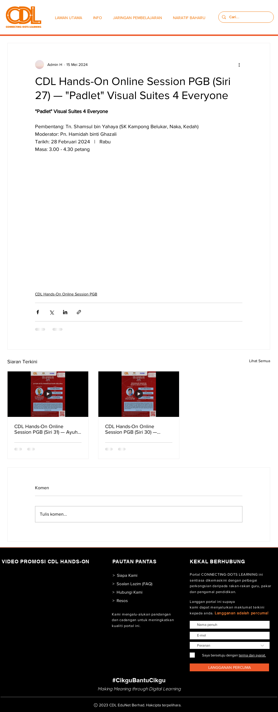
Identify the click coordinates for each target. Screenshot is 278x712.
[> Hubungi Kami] (127, 592)
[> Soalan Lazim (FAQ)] (132, 583)
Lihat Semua (259, 361)
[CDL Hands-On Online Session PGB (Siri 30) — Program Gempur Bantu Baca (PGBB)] (138, 394)
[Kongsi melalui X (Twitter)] (51, 312)
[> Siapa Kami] (125, 575)
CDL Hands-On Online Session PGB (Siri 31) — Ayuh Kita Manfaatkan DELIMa (46, 429)
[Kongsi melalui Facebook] (37, 312)
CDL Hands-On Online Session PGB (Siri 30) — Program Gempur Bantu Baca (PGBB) (137, 429)
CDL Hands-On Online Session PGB (66, 294)
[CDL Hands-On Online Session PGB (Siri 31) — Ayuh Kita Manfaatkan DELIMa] (48, 394)
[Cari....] (245, 17)
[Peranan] (230, 645)
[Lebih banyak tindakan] (239, 64)
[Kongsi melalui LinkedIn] (65, 312)
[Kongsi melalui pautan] (79, 312)
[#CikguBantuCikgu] (139, 680)
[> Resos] (120, 600)
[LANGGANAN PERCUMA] (229, 667)
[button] (99, 18)
